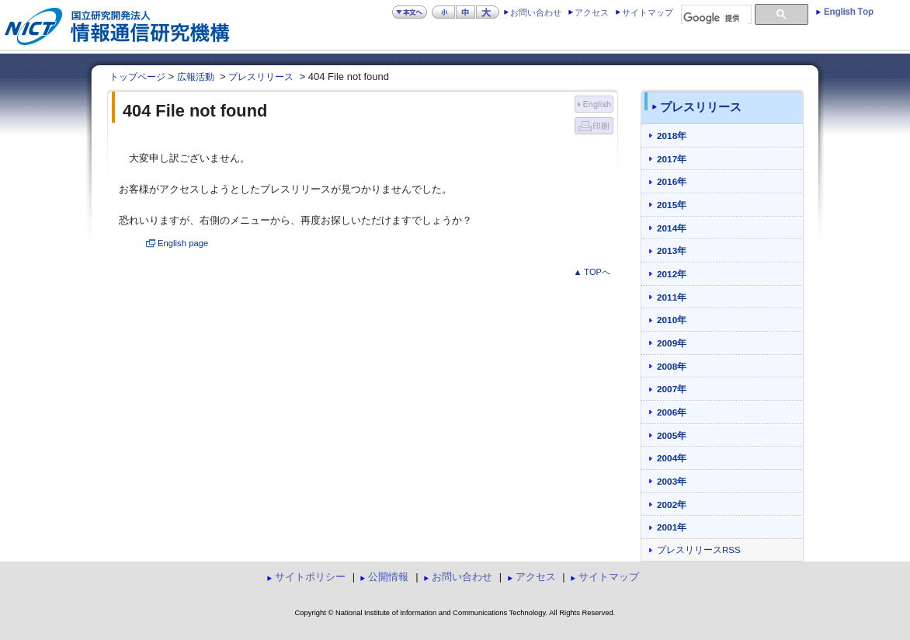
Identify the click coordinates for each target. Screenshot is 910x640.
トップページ (137, 76)
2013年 (671, 250)
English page (183, 243)
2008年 (671, 366)
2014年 (671, 228)
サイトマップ (647, 12)
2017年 (671, 159)
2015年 (671, 205)
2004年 (671, 458)
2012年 (671, 274)
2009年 (671, 343)
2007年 (671, 389)
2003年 (671, 481)
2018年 (671, 135)
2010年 (671, 320)
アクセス (592, 12)
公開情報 (388, 577)
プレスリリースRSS (699, 550)
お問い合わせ (535, 12)
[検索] (715, 18)
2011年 (671, 297)
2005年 (671, 435)
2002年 (671, 504)
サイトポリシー (310, 577)
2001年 (671, 527)
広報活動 (195, 76)
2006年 (671, 412)
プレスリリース (260, 76)
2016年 (671, 181)
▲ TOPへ (591, 272)
